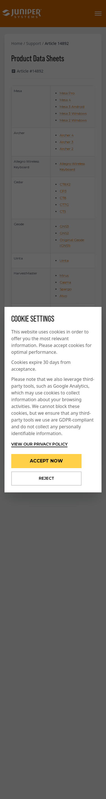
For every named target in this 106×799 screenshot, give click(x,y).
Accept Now (46, 461)
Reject (46, 478)
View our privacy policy (39, 444)
